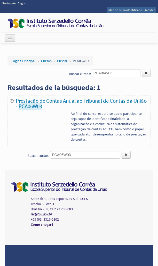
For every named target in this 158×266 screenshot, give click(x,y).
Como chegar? (42, 224)
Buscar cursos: (80, 73)
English (22, 3)
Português (9, 3)
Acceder (150, 10)
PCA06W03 (81, 61)
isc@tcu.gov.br (41, 214)
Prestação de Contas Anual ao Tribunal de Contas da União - (81, 103)
